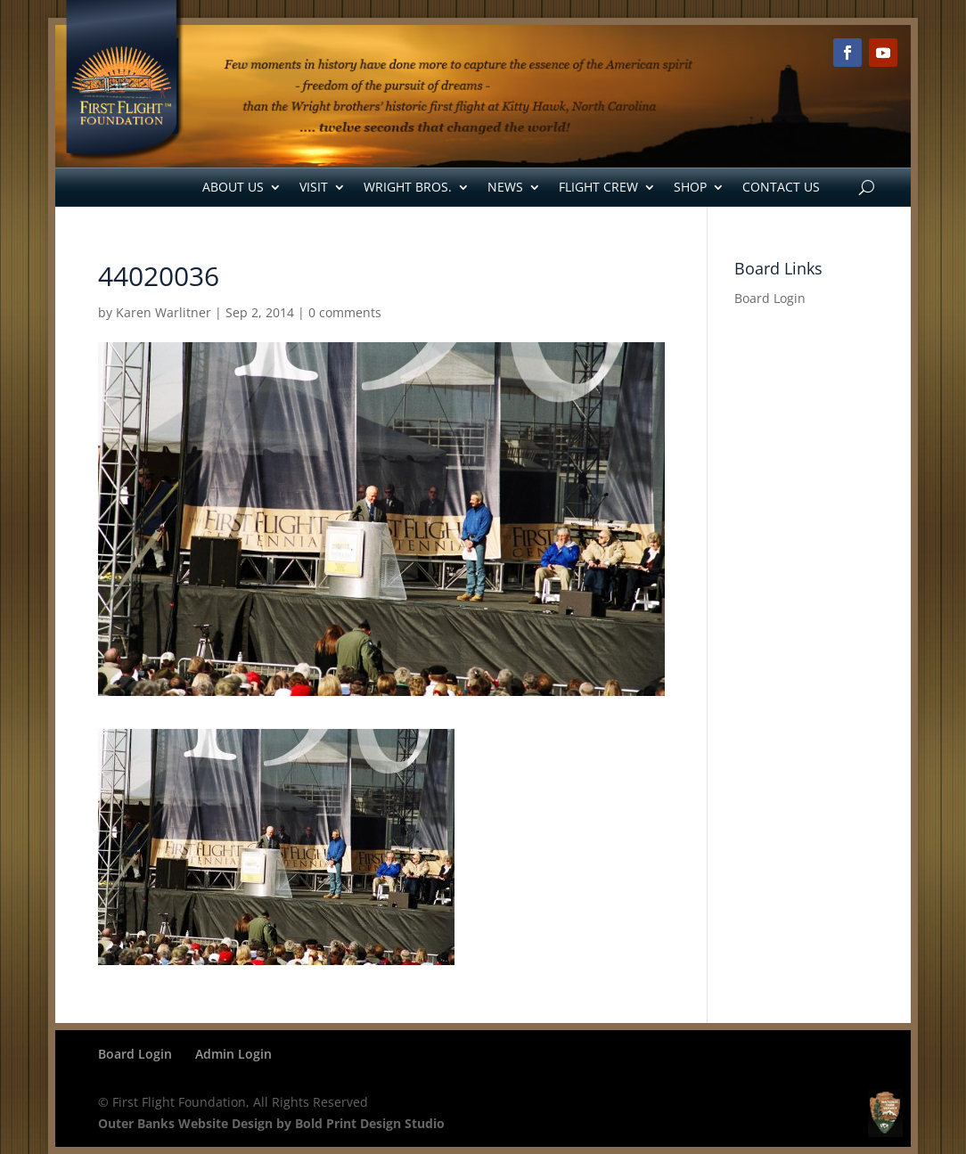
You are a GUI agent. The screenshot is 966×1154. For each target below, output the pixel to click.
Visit (313, 186)
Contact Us (781, 186)
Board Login (770, 298)
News (505, 186)
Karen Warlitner (163, 312)
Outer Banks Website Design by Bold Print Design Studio (271, 1123)
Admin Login (233, 1053)
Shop (690, 186)
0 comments (344, 312)
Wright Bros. (408, 186)
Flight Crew (598, 186)
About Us (233, 186)
